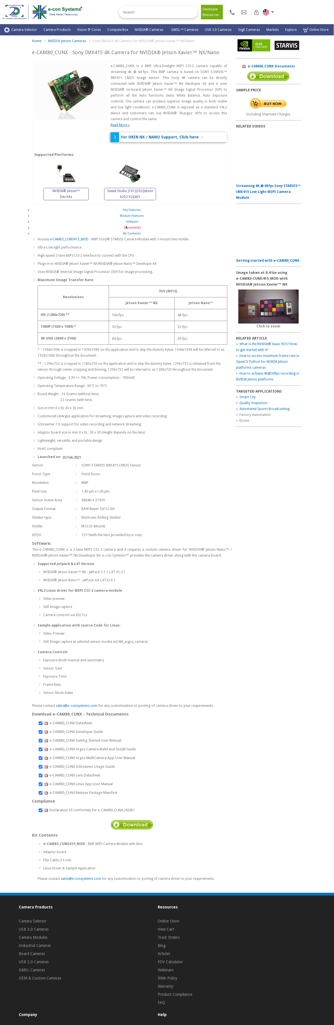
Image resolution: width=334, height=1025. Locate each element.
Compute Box (117, 30)
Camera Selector (20, 30)
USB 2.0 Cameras (34, 962)
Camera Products (57, 30)
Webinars (165, 970)
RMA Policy (167, 978)
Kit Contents (132, 233)
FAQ (161, 1002)
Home (37, 41)
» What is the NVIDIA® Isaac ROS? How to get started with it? (266, 347)
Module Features (132, 216)
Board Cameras (32, 953)
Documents (131, 227)
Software (132, 222)
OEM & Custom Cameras (40, 978)
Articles (164, 953)
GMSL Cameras (32, 970)
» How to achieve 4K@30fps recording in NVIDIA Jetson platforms (267, 376)
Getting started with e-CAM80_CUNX (267, 261)
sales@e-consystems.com (76, 705)
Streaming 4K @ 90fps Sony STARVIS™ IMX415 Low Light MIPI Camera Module (268, 192)
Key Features (132, 210)
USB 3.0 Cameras (218, 30)
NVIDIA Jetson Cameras (67, 41)
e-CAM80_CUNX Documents (268, 66)
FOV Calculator (170, 962)
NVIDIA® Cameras (150, 30)
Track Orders (169, 937)
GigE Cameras (249, 30)
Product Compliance (175, 994)
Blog (162, 945)
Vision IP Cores (89, 30)
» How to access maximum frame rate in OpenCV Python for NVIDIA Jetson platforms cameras (267, 362)
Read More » (120, 125)
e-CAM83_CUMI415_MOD (69, 239)
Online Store (315, 30)
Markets (272, 30)
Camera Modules (33, 937)
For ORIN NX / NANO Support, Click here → (162, 137)
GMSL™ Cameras (184, 30)
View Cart (166, 929)
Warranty (165, 986)
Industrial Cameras (35, 945)
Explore (291, 30)
